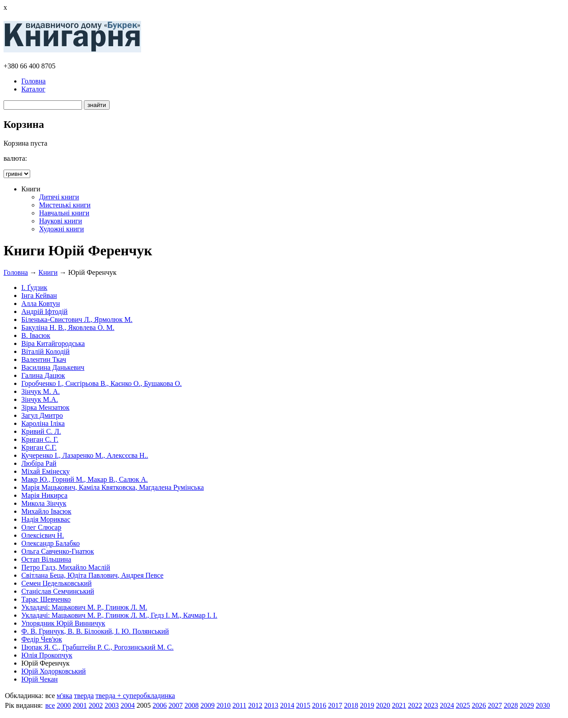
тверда (84, 695)
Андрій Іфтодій (44, 311)
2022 (415, 705)
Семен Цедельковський (56, 583)
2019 (367, 705)
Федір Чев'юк (41, 639)
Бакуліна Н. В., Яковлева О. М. (67, 327)
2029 (527, 705)
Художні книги (61, 229)
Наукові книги (60, 221)
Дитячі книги (59, 197)
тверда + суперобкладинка (135, 695)
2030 (543, 705)
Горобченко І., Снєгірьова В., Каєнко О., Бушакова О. (101, 383)
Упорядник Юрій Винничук (63, 623)
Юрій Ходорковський (53, 671)
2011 (239, 705)
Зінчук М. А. (40, 391)
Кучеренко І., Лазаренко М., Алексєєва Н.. (84, 455)
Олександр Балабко (50, 543)
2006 (160, 705)
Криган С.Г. (39, 447)
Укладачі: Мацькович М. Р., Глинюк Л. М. (84, 607)
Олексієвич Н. (42, 535)
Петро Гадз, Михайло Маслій (65, 567)
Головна (33, 81)
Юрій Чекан (39, 679)
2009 (208, 705)
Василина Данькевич (52, 367)
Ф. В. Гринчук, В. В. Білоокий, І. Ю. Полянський (95, 631)
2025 (463, 705)
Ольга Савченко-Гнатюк (57, 551)
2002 (96, 705)
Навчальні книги (64, 213)
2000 (64, 705)
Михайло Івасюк (46, 511)
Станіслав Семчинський (57, 591)
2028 (511, 705)
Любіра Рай (38, 463)
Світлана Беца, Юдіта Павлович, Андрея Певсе (92, 575)
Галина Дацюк (43, 375)
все (50, 705)
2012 (255, 705)
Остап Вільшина (46, 559)
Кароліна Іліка (43, 423)
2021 (399, 705)
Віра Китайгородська (53, 343)
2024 (447, 705)
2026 (479, 705)
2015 (303, 705)
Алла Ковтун (40, 303)
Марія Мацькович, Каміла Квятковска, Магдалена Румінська (112, 487)
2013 (271, 705)
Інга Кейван (39, 295)
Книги (48, 272)
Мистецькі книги (65, 205)
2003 (112, 705)
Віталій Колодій (45, 351)
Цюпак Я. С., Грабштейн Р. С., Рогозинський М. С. (97, 647)
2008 (192, 705)
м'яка (64, 695)
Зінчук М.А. (39, 399)
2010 (224, 705)
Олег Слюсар (41, 527)
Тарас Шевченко (46, 599)
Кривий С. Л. (41, 431)
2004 (128, 705)
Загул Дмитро (42, 415)
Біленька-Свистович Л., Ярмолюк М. (77, 319)
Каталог (33, 89)
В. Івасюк (35, 335)
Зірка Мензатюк (45, 407)
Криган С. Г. (40, 439)
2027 (495, 705)
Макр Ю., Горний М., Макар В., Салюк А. (84, 479)
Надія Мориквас (45, 519)
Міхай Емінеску (45, 471)
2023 (431, 705)
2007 (176, 705)
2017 (335, 705)
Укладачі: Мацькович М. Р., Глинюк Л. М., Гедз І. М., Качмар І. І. (119, 615)
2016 (319, 705)
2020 (383, 705)
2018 (351, 705)
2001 (80, 705)
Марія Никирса (44, 495)
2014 (287, 705)
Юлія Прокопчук (46, 655)
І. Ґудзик (34, 287)
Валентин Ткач (43, 359)
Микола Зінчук (43, 503)
